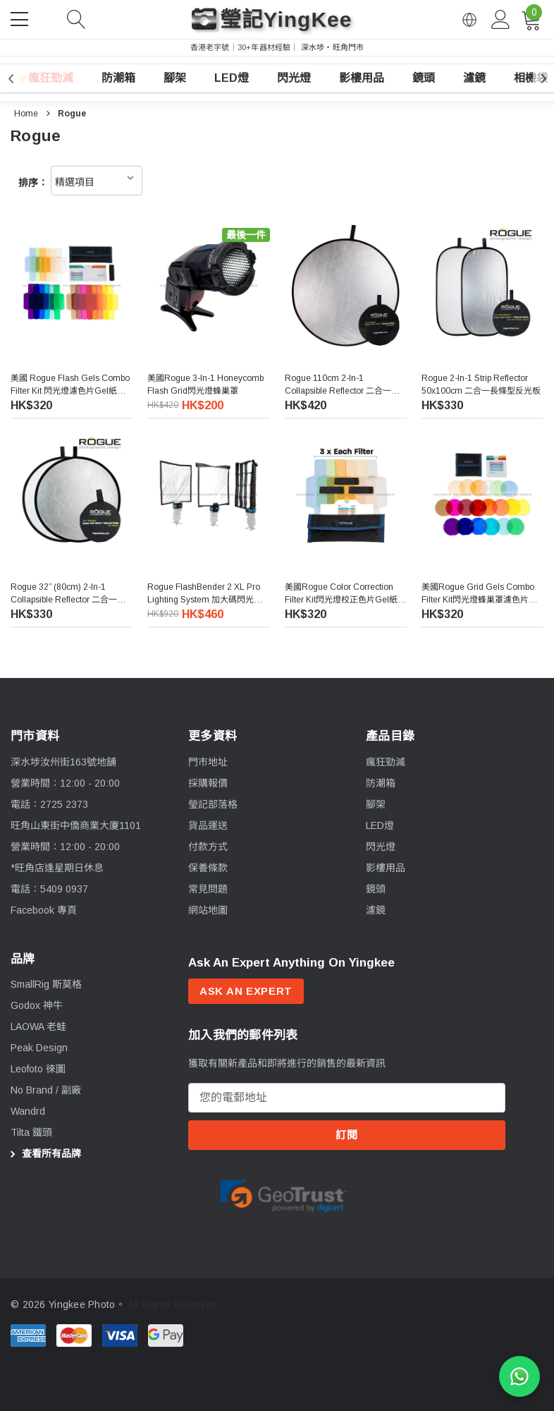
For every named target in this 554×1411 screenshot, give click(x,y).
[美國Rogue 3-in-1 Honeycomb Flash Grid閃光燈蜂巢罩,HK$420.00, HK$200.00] (208, 285)
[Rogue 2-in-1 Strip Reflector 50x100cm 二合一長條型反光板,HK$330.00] (482, 285)
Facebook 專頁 (44, 919)
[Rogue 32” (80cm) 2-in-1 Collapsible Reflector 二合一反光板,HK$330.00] (72, 494)
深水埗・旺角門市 (332, 47)
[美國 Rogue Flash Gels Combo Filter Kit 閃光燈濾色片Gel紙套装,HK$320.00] (72, 285)
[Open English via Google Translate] (469, 20)
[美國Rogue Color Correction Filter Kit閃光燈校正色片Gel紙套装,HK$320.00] (346, 502)
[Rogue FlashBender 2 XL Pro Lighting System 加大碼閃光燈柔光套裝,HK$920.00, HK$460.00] (208, 496)
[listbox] (96, 180)
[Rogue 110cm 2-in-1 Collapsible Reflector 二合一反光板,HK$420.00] (346, 285)
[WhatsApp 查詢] (519, 1376)
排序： (33, 182)
